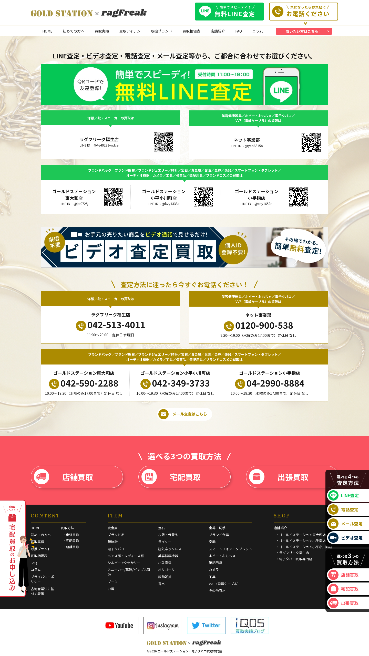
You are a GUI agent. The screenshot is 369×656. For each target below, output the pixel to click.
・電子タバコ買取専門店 (294, 558)
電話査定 (343, 509)
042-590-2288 (83, 383)
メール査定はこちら (182, 414)
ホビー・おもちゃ (222, 555)
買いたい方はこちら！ (304, 31)
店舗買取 (63, 476)
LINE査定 (343, 495)
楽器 (212, 541)
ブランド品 (116, 534)
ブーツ (113, 581)
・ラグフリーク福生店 (292, 552)
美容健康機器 (168, 555)
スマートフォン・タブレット (230, 548)
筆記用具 (215, 562)
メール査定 (345, 523)
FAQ (238, 31)
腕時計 (113, 541)
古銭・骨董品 (168, 534)
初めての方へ (73, 31)
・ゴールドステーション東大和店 (301, 534)
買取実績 (102, 31)
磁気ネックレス (169, 548)
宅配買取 (171, 476)
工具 (212, 576)
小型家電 (164, 562)
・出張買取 (71, 534)
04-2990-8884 (269, 383)
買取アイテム (129, 31)
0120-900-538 (258, 325)
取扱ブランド (161, 31)
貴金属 (113, 527)
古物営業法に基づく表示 (42, 591)
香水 (161, 583)
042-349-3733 (175, 383)
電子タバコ (116, 548)
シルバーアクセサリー (124, 562)
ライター (164, 541)
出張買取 (278, 476)
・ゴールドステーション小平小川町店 (304, 546)
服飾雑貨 (164, 576)
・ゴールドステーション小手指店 (301, 540)
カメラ (214, 569)
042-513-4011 (110, 324)
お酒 (111, 588)
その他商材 (217, 590)
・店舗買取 (71, 546)
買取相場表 (191, 31)
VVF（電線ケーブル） (225, 583)
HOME (47, 31)
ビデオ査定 (345, 538)
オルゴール (166, 569)
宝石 (161, 527)
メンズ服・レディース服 (126, 555)
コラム (257, 31)
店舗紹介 (218, 31)
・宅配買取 (71, 540)
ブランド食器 (219, 534)
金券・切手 (217, 527)
